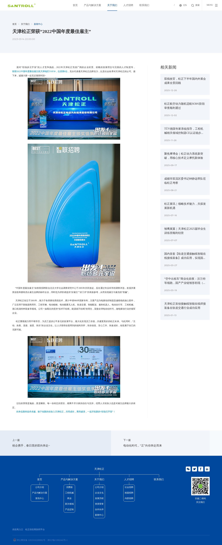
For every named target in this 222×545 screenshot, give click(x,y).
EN (185, 5)
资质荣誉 (99, 504)
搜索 (197, 5)
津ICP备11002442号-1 (57, 540)
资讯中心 (39, 498)
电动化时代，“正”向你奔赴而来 (142, 445)
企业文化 (99, 493)
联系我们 (144, 5)
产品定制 (69, 509)
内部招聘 (129, 498)
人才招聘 (128, 5)
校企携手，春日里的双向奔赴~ (31, 445)
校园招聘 (129, 493)
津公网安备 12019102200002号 (29, 539)
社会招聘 (129, 487)
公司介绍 (39, 487)
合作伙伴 (99, 509)
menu (210, 5)
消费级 (69, 487)
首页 (75, 5)
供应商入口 (17, 530)
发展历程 (99, 498)
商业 (69, 498)
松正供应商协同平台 (35, 530)
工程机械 (69, 493)
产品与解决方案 (92, 5)
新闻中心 (38, 24)
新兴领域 (69, 504)
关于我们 (112, 5)
